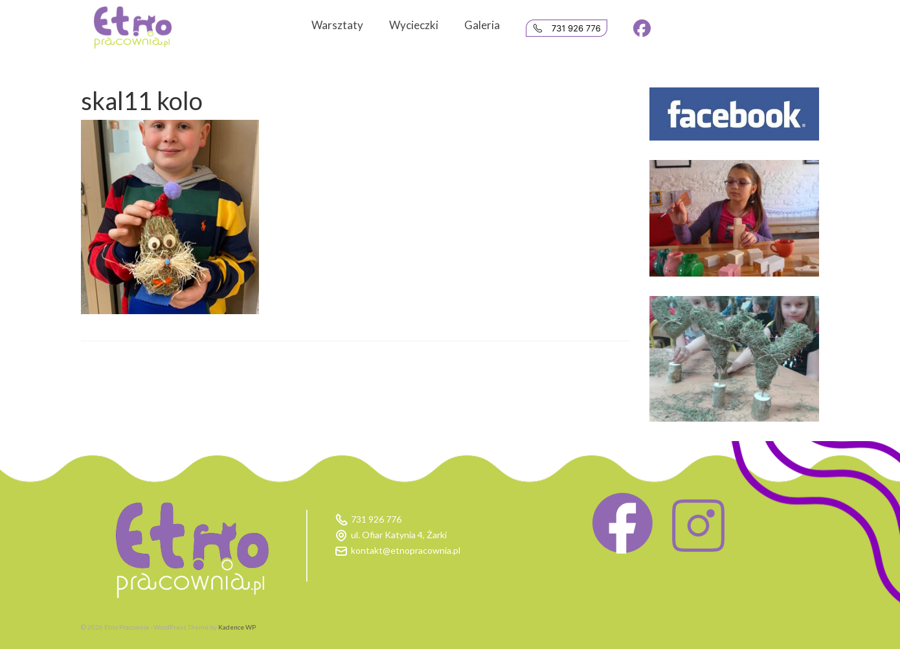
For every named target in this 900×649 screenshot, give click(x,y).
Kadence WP (237, 627)
